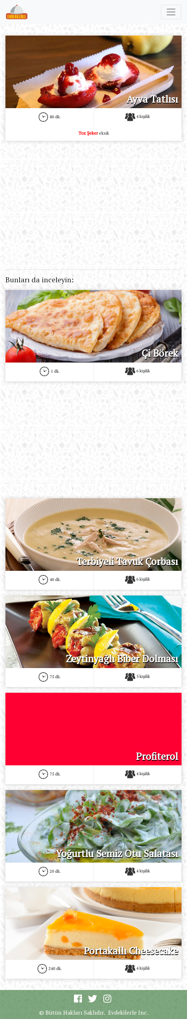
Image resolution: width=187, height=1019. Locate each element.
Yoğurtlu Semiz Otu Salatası (117, 853)
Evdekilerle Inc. (128, 1012)
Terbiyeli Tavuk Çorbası (127, 561)
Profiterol (157, 756)
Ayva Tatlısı (152, 99)
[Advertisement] (93, 197)
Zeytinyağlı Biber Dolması (122, 658)
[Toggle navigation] (171, 12)
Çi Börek (160, 353)
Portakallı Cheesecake (131, 950)
